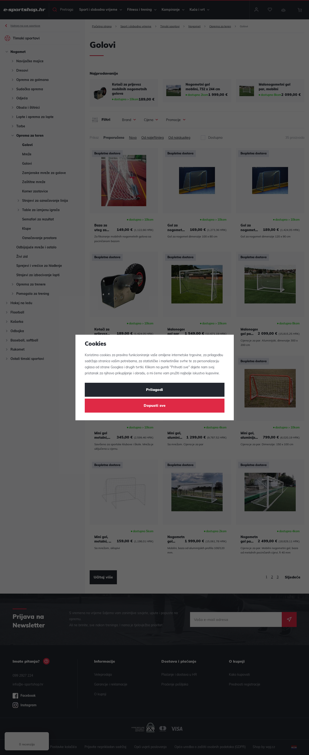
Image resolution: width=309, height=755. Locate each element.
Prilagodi (154, 390)
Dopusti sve (155, 406)
